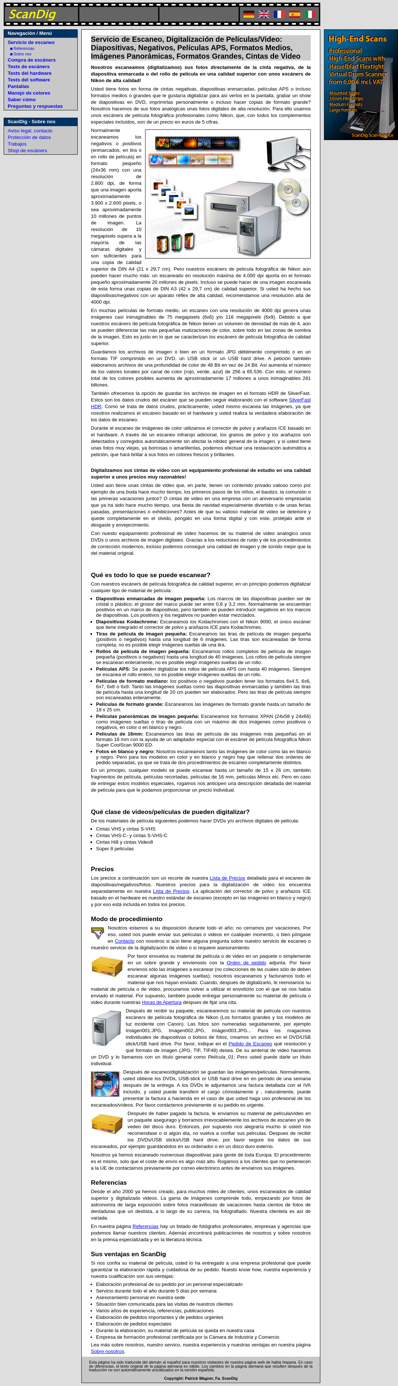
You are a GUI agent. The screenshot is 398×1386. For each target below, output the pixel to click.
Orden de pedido (246, 962)
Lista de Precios (227, 878)
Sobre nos (21, 54)
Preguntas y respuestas (35, 106)
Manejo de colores (29, 93)
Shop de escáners (27, 150)
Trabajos (17, 144)
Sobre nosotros (107, 1351)
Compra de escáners (32, 60)
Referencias (22, 48)
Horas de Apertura (161, 1002)
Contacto (124, 941)
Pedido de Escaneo (250, 1043)
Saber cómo (22, 99)
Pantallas (18, 86)
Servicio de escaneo (31, 42)
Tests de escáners (29, 66)
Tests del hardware (30, 73)
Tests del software (29, 79)
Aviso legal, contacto (30, 130)
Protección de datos (29, 137)
